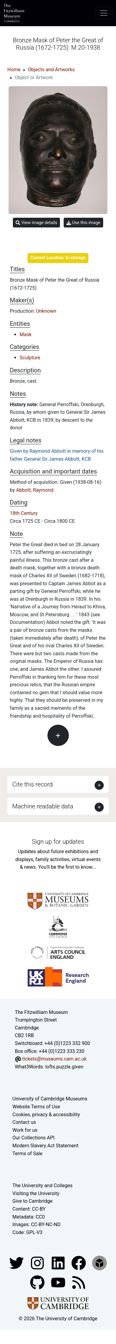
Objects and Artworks (51, 69)
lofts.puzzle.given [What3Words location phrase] (64, 1067)
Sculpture (30, 358)
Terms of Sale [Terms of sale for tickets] (28, 1153)
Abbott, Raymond (34, 490)
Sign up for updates (58, 841)
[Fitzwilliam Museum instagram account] (38, 1263)
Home (14, 69)
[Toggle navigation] (103, 13)
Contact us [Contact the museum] (24, 1122)
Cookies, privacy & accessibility (46, 1114)
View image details (36, 222)
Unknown (46, 311)
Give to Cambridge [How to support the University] (33, 1201)
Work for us (25, 1130)
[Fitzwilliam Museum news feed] (78, 1282)
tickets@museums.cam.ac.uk (54, 1059)
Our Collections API (34, 1138)
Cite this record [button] (32, 784)
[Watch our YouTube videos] (58, 1282)
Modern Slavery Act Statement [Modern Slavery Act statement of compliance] (46, 1146)
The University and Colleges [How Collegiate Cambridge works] (43, 1185)
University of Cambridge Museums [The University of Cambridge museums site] (50, 1099)
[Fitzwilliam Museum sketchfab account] (99, 1263)
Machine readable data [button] (42, 806)
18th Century (24, 513)
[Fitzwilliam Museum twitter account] (17, 1263)
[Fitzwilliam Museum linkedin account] (79, 1263)
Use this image (83, 222)
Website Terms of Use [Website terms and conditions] (36, 1107)
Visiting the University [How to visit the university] (36, 1193)
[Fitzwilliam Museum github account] (38, 1282)
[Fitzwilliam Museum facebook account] (58, 1263)
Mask (26, 334)
